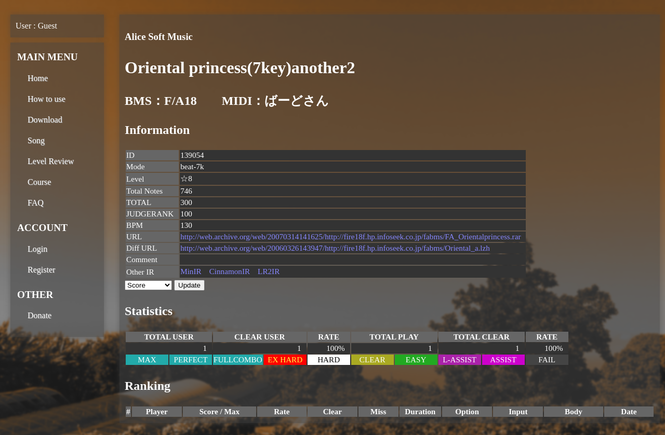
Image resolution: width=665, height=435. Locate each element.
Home (38, 78)
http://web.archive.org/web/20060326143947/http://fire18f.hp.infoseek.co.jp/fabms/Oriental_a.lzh (335, 247)
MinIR (191, 271)
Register (41, 269)
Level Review (51, 161)
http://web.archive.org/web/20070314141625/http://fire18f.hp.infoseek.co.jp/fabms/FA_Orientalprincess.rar (350, 236)
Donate (39, 315)
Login (37, 248)
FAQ (36, 202)
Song (36, 140)
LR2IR (269, 271)
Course (39, 182)
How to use (46, 98)
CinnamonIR (229, 271)
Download (45, 119)
